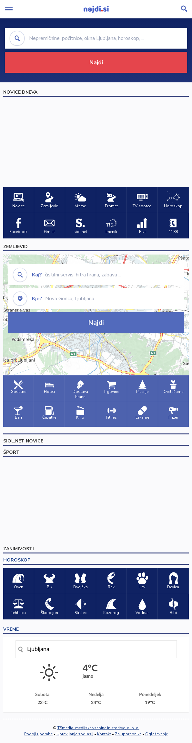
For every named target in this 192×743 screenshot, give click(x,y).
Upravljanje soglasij (74, 734)
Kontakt (104, 734)
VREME (11, 629)
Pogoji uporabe (38, 734)
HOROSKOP (16, 560)
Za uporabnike (128, 734)
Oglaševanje (156, 734)
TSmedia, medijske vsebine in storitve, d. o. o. (98, 727)
